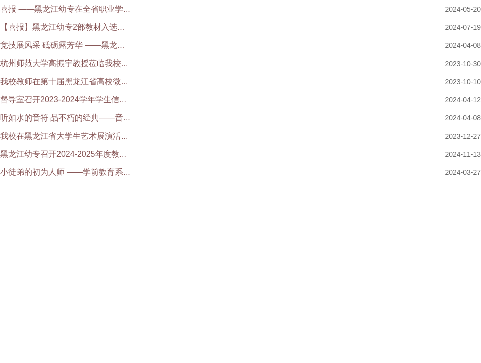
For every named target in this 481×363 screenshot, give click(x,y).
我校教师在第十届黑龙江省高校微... (64, 81)
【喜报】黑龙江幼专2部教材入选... (62, 27)
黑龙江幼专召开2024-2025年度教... (63, 154)
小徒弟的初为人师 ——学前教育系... (65, 172)
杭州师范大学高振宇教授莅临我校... (64, 63)
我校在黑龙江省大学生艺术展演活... (64, 136)
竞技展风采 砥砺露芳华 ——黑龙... (62, 45)
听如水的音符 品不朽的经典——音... (65, 117)
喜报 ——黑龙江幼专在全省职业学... (65, 9)
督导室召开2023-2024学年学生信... (63, 99)
